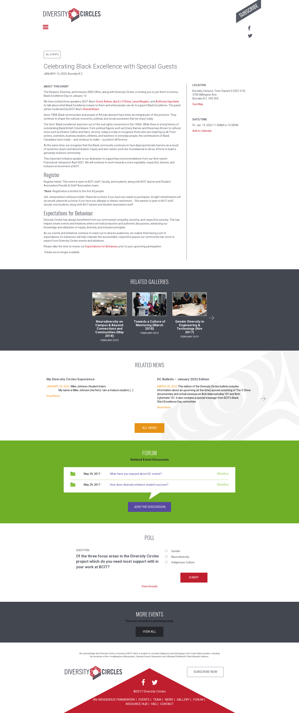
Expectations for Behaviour (101, 246)
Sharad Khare (91, 109)
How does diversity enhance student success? (139, 484)
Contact (166, 704)
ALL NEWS (149, 428)
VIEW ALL (149, 631)
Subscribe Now (205, 672)
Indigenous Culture (183, 562)
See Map (197, 104)
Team (157, 699)
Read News (53, 395)
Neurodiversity (180, 557)
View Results (149, 586)
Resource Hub (136, 704)
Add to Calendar (202, 130)
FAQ (154, 704)
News (169, 699)
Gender (175, 551)
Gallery (183, 699)
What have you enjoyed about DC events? (136, 474)
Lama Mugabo (140, 101)
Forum (198, 699)
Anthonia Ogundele (167, 101)
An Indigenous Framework (114, 699)
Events (144, 699)
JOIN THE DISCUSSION (149, 507)
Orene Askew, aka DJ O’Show (113, 101)
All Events (52, 54)
